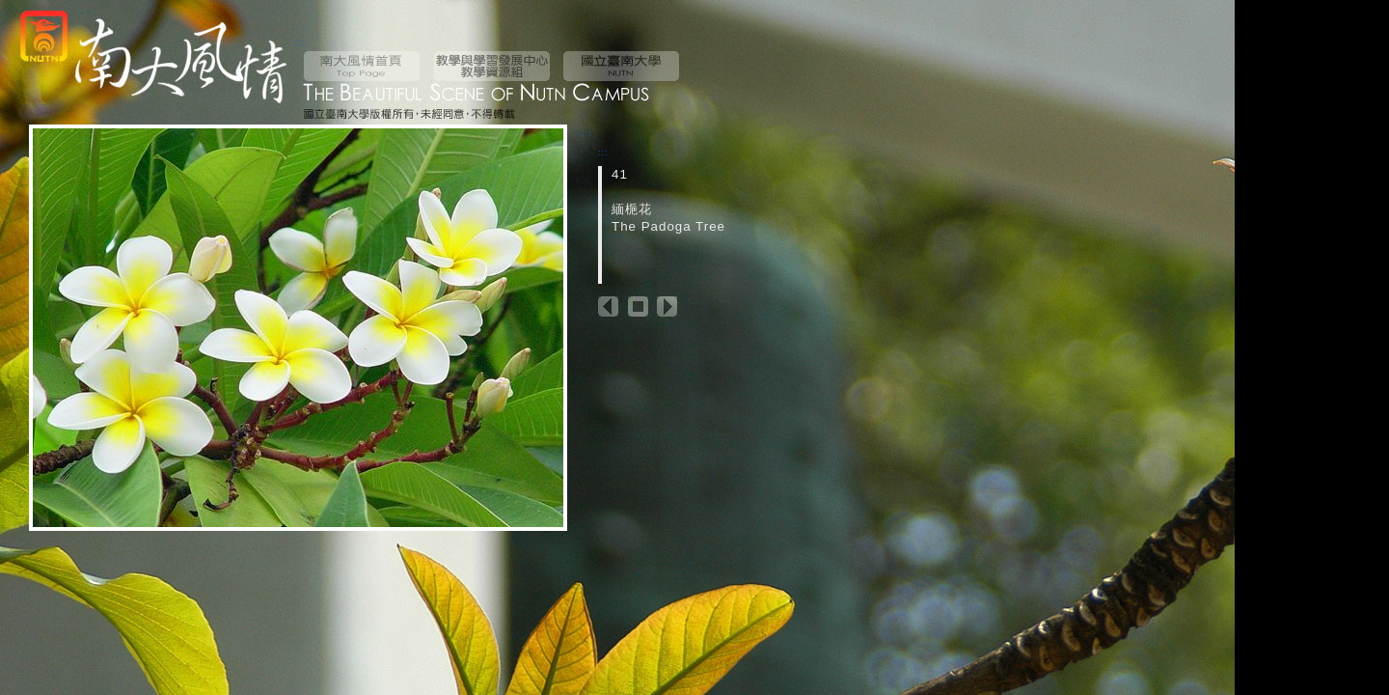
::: (299, 42)
